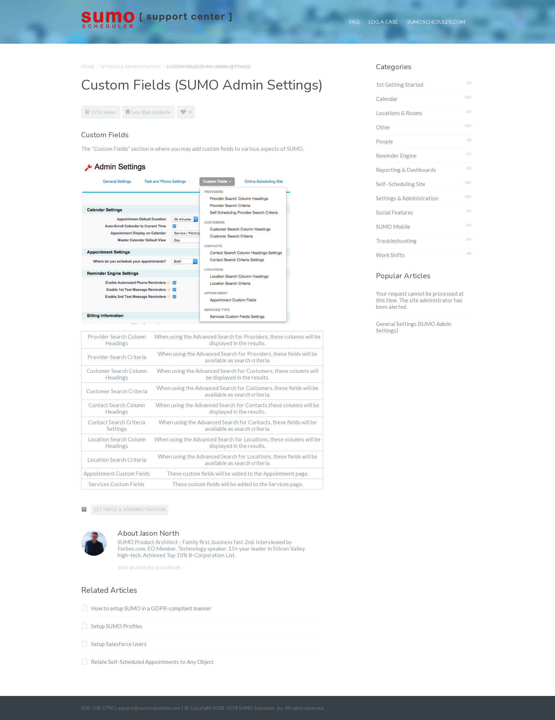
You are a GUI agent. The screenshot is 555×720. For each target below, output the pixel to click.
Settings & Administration (130, 66)
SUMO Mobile (393, 226)
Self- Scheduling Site (400, 184)
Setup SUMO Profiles (112, 626)
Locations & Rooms (399, 113)
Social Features (394, 212)
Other (383, 127)
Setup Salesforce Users (114, 644)
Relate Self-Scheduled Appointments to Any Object (148, 661)
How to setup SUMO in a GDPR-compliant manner (146, 608)
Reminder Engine (396, 155)
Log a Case (383, 12)
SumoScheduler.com (436, 12)
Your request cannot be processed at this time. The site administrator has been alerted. (420, 300)
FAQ (354, 12)
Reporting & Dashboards (406, 169)
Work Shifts (390, 255)
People (384, 141)
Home (88, 66)
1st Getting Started (399, 84)
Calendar (387, 98)
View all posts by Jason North (152, 567)
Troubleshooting (396, 240)
